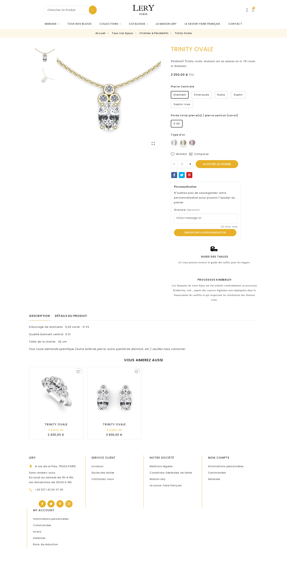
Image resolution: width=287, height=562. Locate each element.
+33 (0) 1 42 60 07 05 (49, 489)
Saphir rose (182, 104)
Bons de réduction (45, 544)
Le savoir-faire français (166, 485)
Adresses (214, 479)
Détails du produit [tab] (71, 316)
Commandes (217, 472)
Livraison (97, 466)
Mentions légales (161, 466)
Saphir (238, 95)
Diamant (180, 95)
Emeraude (201, 95)
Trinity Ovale (56, 424)
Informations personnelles (226, 466)
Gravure (187, 210)
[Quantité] (182, 164)
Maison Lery (158, 479)
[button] (110, 24)
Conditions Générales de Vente (171, 472)
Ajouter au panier (217, 164)
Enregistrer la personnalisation (205, 232)
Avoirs (37, 531)
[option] (109, 98)
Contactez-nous (102, 479)
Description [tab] (39, 316)
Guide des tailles (103, 472)
